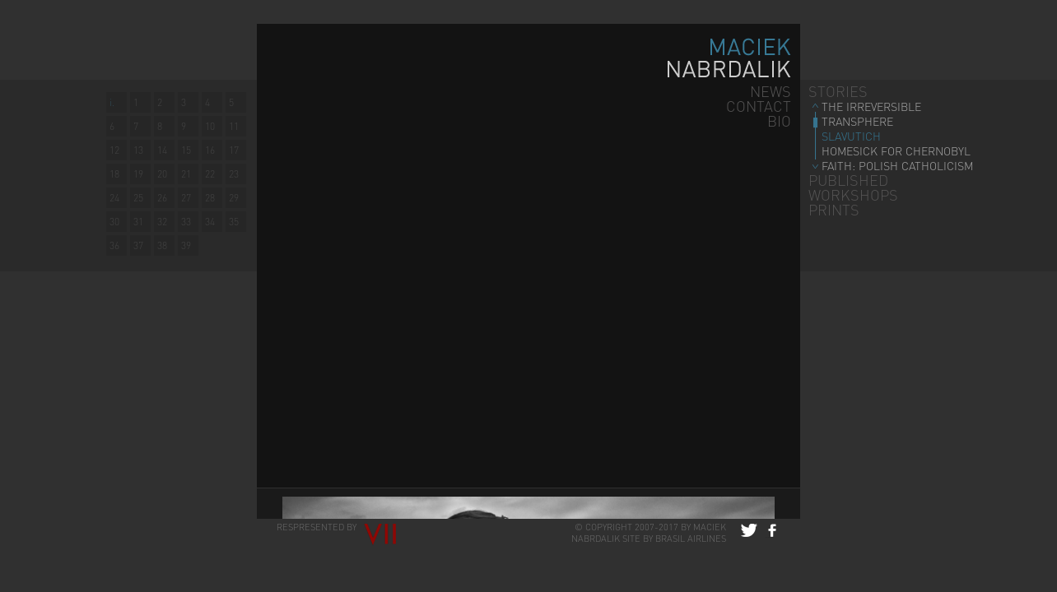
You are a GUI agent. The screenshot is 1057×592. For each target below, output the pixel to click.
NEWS (770, 90)
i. (111, 102)
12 (114, 150)
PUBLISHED (848, 179)
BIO (779, 120)
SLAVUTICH (851, 135)
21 (186, 174)
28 (210, 198)
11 (234, 126)
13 (138, 150)
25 (138, 198)
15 (186, 150)
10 (210, 126)
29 (234, 198)
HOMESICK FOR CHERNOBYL (896, 150)
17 (234, 150)
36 (114, 245)
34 (210, 221)
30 (114, 221)
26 (162, 198)
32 (162, 221)
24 (114, 198)
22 (210, 174)
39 (186, 245)
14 (162, 150)
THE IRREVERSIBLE (871, 106)
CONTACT (758, 105)
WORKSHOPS (853, 194)
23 (234, 174)
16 (210, 150)
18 (114, 174)
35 (234, 221)
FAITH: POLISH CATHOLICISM (897, 165)
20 (162, 174)
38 (162, 245)
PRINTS (833, 209)
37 (138, 245)
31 (138, 221)
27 (186, 198)
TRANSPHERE (857, 120)
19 (138, 174)
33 (186, 221)
